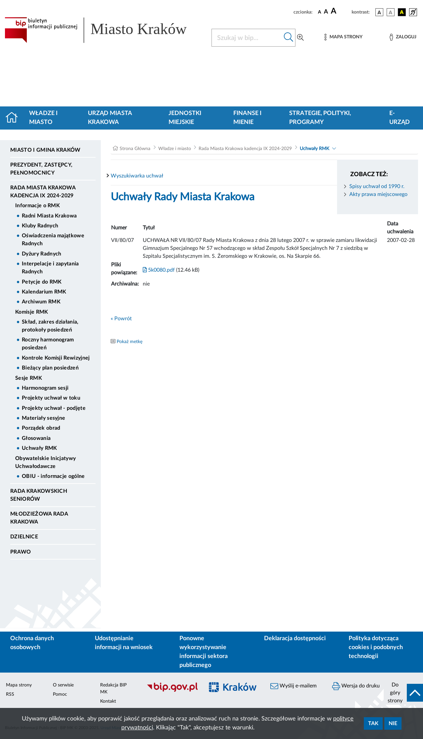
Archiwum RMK (41, 301)
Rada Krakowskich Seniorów (38, 495)
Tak (373, 723)
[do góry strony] (403, 693)
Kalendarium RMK (44, 291)
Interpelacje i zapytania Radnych (50, 267)
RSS (10, 694)
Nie (393, 723)
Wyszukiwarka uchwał (137, 175)
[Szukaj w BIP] (247, 38)
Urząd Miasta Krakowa (110, 117)
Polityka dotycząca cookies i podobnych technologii (376, 647)
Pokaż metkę (129, 341)
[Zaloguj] (403, 37)
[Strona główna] (14, 118)
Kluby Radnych (40, 225)
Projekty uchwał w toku (51, 398)
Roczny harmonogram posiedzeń (48, 343)
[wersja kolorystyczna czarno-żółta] (402, 12)
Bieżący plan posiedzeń (50, 367)
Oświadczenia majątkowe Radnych (53, 239)
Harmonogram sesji (45, 388)
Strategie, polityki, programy (320, 117)
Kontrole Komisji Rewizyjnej (56, 358)
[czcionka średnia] (326, 12)
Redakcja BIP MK (113, 688)
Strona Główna (135, 148)
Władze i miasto (43, 117)
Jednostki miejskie (185, 117)
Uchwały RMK (39, 448)
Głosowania (36, 438)
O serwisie (63, 685)
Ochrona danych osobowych (32, 643)
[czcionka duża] (340, 11)
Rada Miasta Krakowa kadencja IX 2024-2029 (42, 191)
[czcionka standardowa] (319, 12)
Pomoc (60, 694)
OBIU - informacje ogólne (53, 476)
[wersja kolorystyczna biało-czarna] (391, 12)
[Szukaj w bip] (288, 38)
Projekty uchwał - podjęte (54, 408)
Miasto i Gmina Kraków (45, 150)
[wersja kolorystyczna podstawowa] (379, 12)
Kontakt (108, 701)
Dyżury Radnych (41, 253)
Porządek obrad (41, 428)
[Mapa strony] (343, 37)
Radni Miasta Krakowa (49, 215)
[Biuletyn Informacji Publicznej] (172, 691)
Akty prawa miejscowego (378, 194)
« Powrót (121, 318)
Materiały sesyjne (43, 418)
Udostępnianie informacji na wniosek (124, 643)
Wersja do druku (356, 686)
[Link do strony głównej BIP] (104, 30)
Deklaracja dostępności (295, 639)
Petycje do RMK (41, 282)
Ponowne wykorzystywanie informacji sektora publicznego (203, 652)
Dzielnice (24, 536)
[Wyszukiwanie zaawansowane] (300, 37)
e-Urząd (399, 117)
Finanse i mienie (247, 117)
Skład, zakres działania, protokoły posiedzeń (50, 325)
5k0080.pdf (159, 270)
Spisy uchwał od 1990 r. (376, 186)
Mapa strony (19, 685)
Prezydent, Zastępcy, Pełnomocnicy (41, 168)
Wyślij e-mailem (293, 686)
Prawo (20, 552)
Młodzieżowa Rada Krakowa (39, 518)
